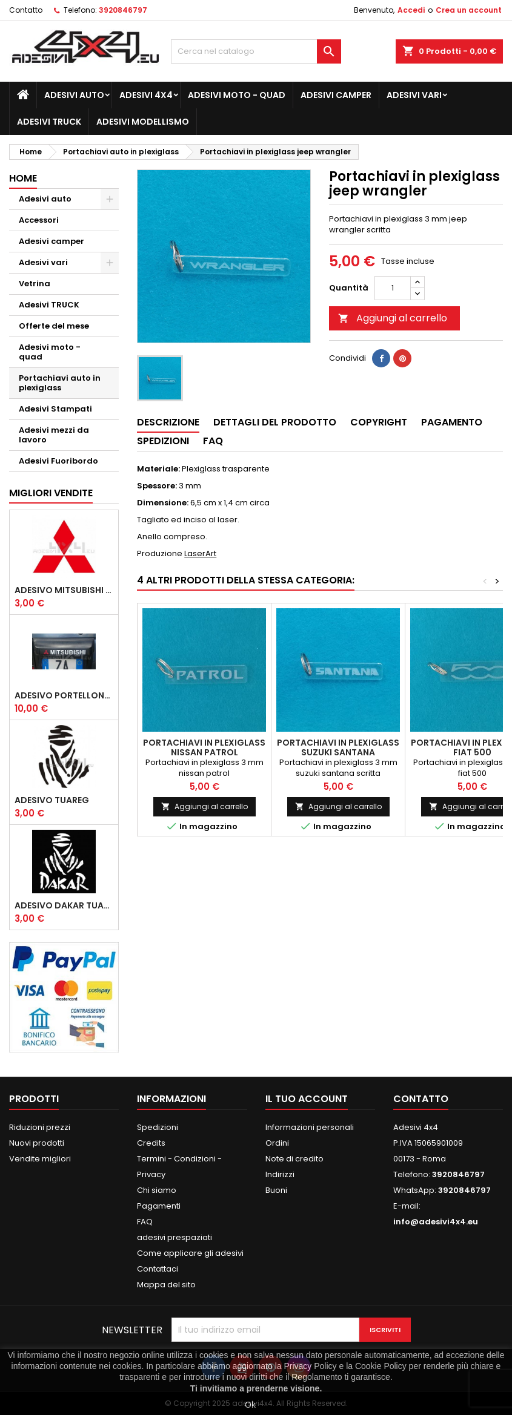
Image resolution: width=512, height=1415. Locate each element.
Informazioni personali (309, 1127)
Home (23, 178)
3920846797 (123, 10)
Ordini (277, 1143)
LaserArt (200, 553)
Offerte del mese (54, 326)
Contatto (25, 10)
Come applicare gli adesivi (190, 1253)
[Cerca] (256, 51)
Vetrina (34, 283)
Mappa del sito (166, 1284)
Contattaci (157, 1269)
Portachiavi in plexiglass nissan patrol (204, 747)
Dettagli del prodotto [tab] (274, 422)
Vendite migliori (40, 1158)
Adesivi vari (414, 95)
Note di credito (294, 1158)
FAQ (145, 1221)
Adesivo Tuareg (52, 800)
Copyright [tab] (378, 422)
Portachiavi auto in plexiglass (60, 382)
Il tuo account (306, 1099)
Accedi (411, 10)
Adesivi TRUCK (49, 122)
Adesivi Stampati (55, 409)
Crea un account (469, 10)
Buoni (276, 1190)
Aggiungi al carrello (392, 318)
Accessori (39, 220)
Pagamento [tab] (451, 422)
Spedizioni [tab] (163, 441)
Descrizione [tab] (168, 422)
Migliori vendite (51, 493)
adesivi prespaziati (174, 1237)
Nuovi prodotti (36, 1143)
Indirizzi (279, 1174)
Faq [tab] (213, 441)
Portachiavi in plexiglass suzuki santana (338, 747)
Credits (151, 1143)
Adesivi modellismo (142, 122)
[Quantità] (392, 288)
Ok (250, 1405)
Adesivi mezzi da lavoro (54, 434)
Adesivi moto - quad (236, 95)
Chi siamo (156, 1190)
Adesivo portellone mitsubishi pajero (64, 695)
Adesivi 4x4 (146, 95)
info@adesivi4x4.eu (435, 1221)
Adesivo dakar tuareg (64, 905)
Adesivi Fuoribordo (58, 461)
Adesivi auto (74, 95)
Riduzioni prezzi (39, 1127)
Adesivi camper (336, 95)
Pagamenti (159, 1206)
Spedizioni (157, 1127)
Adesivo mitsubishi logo (64, 590)
